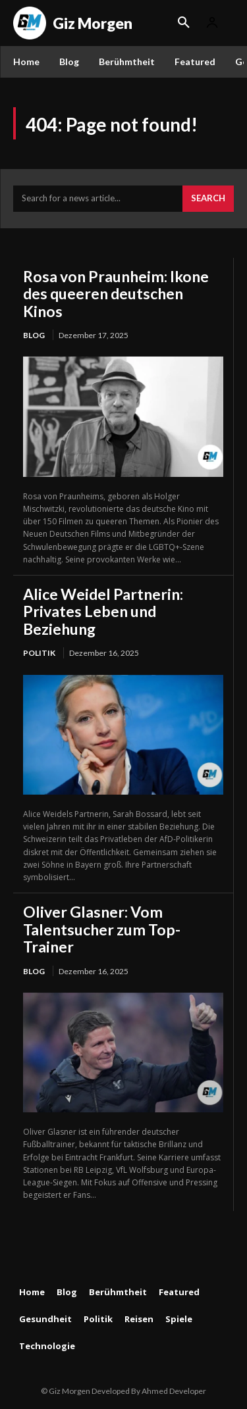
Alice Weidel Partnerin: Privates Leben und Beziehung (103, 611)
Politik (39, 653)
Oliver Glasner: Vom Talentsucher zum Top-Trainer (101, 929)
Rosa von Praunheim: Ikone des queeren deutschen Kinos (116, 293)
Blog (34, 335)
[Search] (208, 198)
